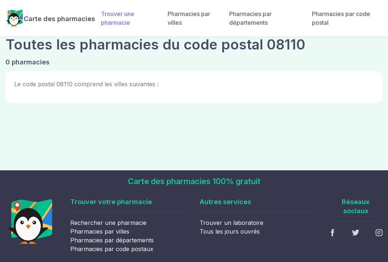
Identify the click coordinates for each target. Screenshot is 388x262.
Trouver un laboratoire (231, 222)
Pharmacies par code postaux (111, 249)
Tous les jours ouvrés (230, 231)
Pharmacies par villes (189, 18)
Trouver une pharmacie (117, 18)
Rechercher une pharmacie (108, 222)
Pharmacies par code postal (341, 18)
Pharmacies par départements (250, 18)
